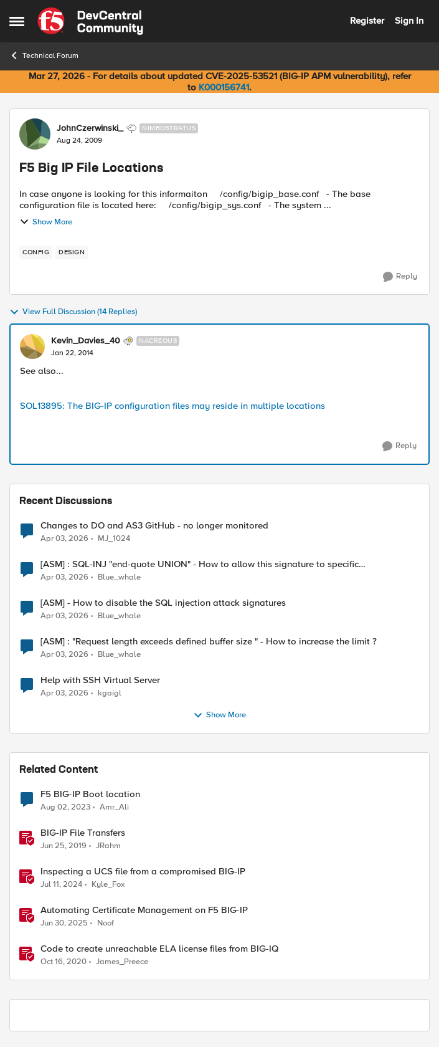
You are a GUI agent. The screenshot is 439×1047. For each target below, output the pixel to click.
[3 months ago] (64, 538)
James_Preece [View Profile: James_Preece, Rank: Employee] (122, 962)
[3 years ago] (65, 808)
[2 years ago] (61, 885)
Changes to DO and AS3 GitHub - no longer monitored (154, 525)
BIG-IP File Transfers (82, 833)
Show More (45, 222)
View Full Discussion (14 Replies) (73, 312)
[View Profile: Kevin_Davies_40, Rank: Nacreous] (32, 346)
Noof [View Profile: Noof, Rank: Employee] (105, 923)
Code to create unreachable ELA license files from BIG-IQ (159, 949)
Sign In (409, 20)
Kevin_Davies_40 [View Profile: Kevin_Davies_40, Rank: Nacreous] (85, 341)
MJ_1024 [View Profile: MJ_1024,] (114, 538)
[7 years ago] (63, 846)
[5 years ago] (63, 962)
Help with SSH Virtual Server (100, 680)
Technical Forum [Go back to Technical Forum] (43, 55)
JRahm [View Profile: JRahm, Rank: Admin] (108, 846)
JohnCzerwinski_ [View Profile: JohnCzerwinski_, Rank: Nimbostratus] (90, 128)
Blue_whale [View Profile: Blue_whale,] (119, 577)
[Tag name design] (71, 252)
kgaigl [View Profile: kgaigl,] (109, 693)
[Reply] (400, 277)
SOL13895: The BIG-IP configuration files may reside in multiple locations (172, 405)
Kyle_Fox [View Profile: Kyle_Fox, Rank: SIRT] (108, 884)
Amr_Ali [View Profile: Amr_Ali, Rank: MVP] (114, 807)
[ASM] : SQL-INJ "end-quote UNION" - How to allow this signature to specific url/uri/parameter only (199, 564)
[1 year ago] (64, 924)
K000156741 (224, 87)
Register (367, 20)
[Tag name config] (35, 252)
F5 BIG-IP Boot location (90, 794)
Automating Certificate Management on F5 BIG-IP (144, 910)
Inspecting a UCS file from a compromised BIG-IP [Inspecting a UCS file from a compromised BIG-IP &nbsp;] (142, 871)
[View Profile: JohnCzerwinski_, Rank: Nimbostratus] (34, 134)
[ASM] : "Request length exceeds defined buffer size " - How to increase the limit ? (208, 641)
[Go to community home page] (90, 21)
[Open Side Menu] (17, 21)
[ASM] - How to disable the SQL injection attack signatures (163, 603)
